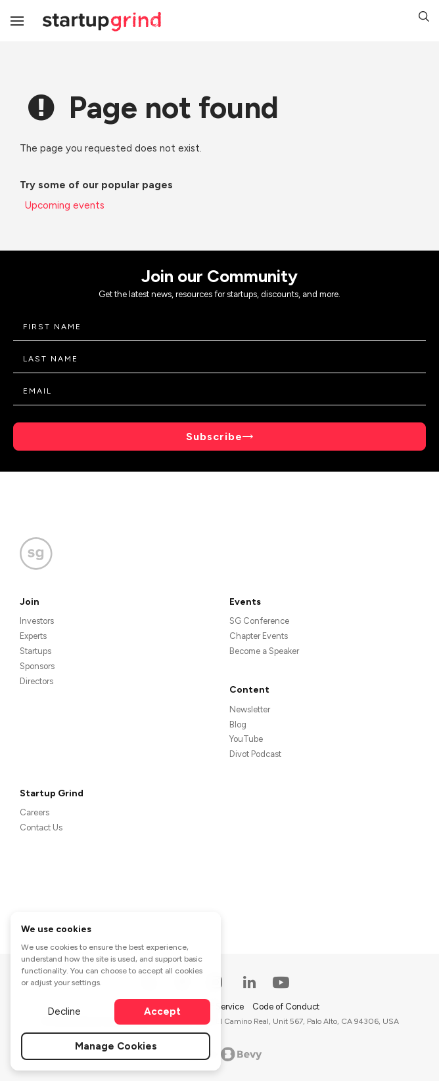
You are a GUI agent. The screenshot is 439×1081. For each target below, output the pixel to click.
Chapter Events (258, 636)
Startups (35, 651)
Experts (33, 636)
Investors (37, 621)
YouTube (246, 739)
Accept (162, 1011)
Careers (34, 812)
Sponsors (37, 666)
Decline (64, 1011)
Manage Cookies (116, 1046)
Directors (36, 681)
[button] (424, 18)
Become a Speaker (264, 651)
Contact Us (41, 827)
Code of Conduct (285, 1006)
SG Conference (259, 621)
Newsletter (249, 709)
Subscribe (214, 436)
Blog (237, 724)
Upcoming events (64, 205)
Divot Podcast (255, 754)
